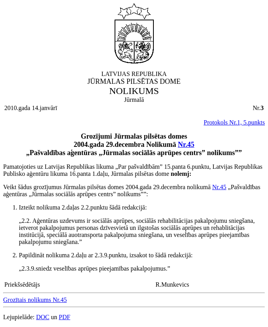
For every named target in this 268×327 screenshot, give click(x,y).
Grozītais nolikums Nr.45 (35, 299)
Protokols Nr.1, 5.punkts (234, 122)
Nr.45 (186, 144)
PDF (64, 317)
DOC (42, 317)
